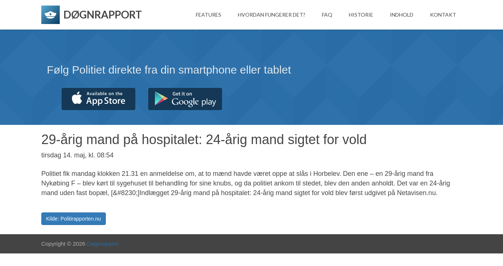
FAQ (327, 14)
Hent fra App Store (98, 99)
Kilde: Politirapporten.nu (73, 219)
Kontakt (443, 14)
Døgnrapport (103, 244)
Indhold (401, 14)
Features (208, 14)
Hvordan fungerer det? (271, 14)
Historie (361, 14)
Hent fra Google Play (185, 99)
